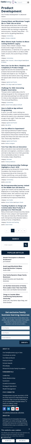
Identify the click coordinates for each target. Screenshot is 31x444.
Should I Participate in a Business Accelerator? (14, 258)
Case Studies (10, 200)
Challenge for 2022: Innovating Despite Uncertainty (12, 89)
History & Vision (8, 360)
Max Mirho (8, 125)
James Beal (8, 182)
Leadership (6, 375)
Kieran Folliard (9, 202)
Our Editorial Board (9, 358)
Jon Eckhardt (18, 105)
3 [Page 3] (18, 230)
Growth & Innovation (9, 383)
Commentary (10, 36)
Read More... (20, 33)
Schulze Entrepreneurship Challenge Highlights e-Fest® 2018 (14, 166)
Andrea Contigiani (10, 143)
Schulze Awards (7, 363)
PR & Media (6, 366)
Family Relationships (9, 378)
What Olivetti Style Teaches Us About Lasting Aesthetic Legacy (15, 43)
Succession (6, 381)
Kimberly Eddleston (10, 161)
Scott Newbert (18, 84)
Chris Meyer (9, 84)
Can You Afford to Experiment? (12, 129)
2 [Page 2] (15, 230)
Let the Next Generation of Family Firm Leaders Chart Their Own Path (15, 287)
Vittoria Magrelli (18, 60)
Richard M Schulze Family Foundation (14, 368)
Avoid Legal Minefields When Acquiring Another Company (12, 267)
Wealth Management (9, 389)
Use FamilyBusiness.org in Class (12, 352)
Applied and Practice (12, 82)
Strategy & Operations (10, 386)
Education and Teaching (13, 222)
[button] (15, 438)
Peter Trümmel (9, 60)
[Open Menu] (28, 2)
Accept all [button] (8, 440)
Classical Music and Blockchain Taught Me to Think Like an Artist (15, 22)
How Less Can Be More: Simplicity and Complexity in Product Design (15, 67)
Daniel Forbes (9, 105)
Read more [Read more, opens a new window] (21, 436)
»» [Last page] (24, 230)
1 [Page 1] (12, 230)
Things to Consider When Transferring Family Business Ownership (12, 296)
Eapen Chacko (19, 202)
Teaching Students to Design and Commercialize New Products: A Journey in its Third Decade (13, 208)
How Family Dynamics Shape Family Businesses (15, 276)
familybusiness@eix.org (10, 405)
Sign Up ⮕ (24, 342)
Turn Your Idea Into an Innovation (14, 147)
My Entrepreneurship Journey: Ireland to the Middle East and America (15, 186)
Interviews (9, 159)
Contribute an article (9, 355)
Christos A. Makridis (10, 38)
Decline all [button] (22, 440)
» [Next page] (21, 230)
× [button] (29, 429)
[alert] (15, 435)
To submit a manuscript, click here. (13, 413)
